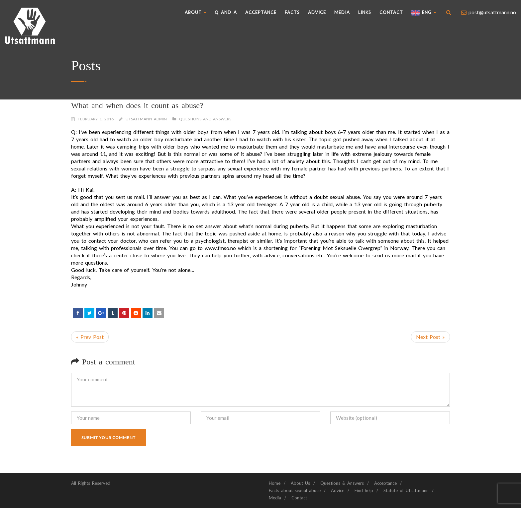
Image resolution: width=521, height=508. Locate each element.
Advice (317, 12)
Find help (364, 490)
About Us (300, 483)
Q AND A (226, 12)
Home (274, 483)
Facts (292, 12)
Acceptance (260, 12)
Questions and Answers (205, 118)
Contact (391, 12)
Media (342, 12)
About (195, 12)
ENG (423, 13)
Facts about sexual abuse (295, 490)
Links (364, 12)
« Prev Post (90, 337)
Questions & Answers (342, 483)
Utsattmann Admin (146, 118)
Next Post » (430, 337)
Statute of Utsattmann (406, 490)
